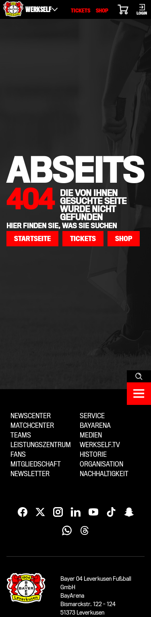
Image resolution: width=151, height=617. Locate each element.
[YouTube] (93, 512)
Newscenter (30, 416)
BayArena (95, 425)
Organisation (101, 464)
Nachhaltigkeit (104, 474)
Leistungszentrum (40, 445)
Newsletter (30, 474)
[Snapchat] (129, 512)
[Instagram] (58, 512)
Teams (20, 435)
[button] (32, 238)
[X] (40, 512)
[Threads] (84, 531)
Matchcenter (32, 425)
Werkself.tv (100, 445)
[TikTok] (111, 512)
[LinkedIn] (76, 512)
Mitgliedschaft (35, 464)
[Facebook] (22, 512)
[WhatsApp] (67, 531)
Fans (18, 454)
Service (92, 416)
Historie (93, 454)
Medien (91, 435)
